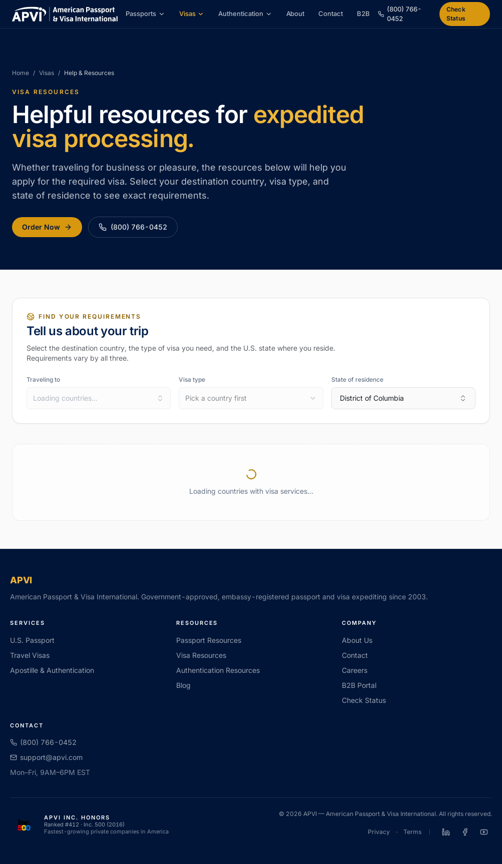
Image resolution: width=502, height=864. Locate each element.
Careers (354, 670)
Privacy (379, 831)
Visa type (192, 379)
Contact (330, 14)
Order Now (47, 227)
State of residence (357, 379)
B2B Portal (359, 685)
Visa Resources (201, 655)
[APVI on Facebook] (465, 832)
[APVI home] (65, 14)
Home (20, 73)
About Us (357, 640)
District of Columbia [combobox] (403, 398)
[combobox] (99, 398)
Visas (192, 14)
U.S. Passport (32, 640)
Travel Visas (30, 655)
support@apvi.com (46, 757)
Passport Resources (208, 640)
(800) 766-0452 (133, 227)
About (295, 14)
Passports (145, 14)
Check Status (455, 14)
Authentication (245, 14)
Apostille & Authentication (52, 670)
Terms (412, 831)
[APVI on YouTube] (484, 832)
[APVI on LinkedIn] (446, 832)
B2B (363, 14)
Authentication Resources (218, 670)
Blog (183, 685)
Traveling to (43, 379)
